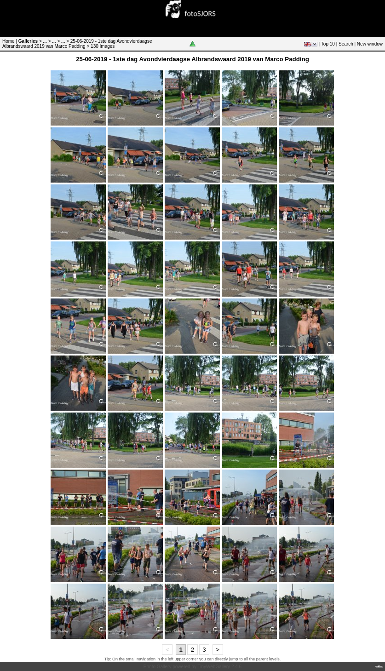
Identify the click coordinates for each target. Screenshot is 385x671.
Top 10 (328, 43)
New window (370, 43)
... (45, 41)
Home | (9, 41)
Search (346, 43)
